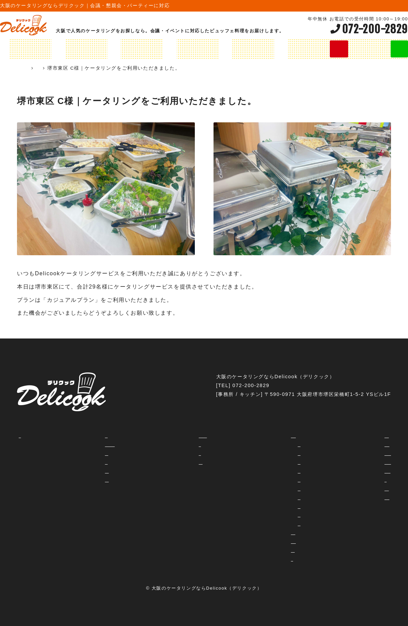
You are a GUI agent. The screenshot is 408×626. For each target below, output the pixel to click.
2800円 (275, 462)
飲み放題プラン (230, 48)
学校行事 (334, 480)
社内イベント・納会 (348, 444)
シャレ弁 (271, 559)
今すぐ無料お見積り (341, 48)
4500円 (275, 497)
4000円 (275, 488)
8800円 (275, 523)
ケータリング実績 (122, 68)
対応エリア (66, 462)
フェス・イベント (345, 488)
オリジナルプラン (113, 48)
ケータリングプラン (54, 48)
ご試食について (72, 480)
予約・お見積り (183, 462)
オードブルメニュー (173, 48)
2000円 (275, 444)
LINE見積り (389, 48)
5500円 (275, 506)
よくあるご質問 (72, 471)
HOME (11, 48)
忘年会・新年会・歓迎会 (353, 471)
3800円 (275, 480)
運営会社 (175, 444)
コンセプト (66, 435)
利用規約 (175, 453)
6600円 (275, 515)
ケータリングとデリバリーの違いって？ (101, 444)
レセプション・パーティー (356, 462)
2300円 (275, 453)
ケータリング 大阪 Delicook (55, 68)
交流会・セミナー (345, 435)
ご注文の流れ (69, 453)
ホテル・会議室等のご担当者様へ (205, 435)
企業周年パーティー (348, 497)
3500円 (275, 471)
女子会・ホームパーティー (356, 453)
